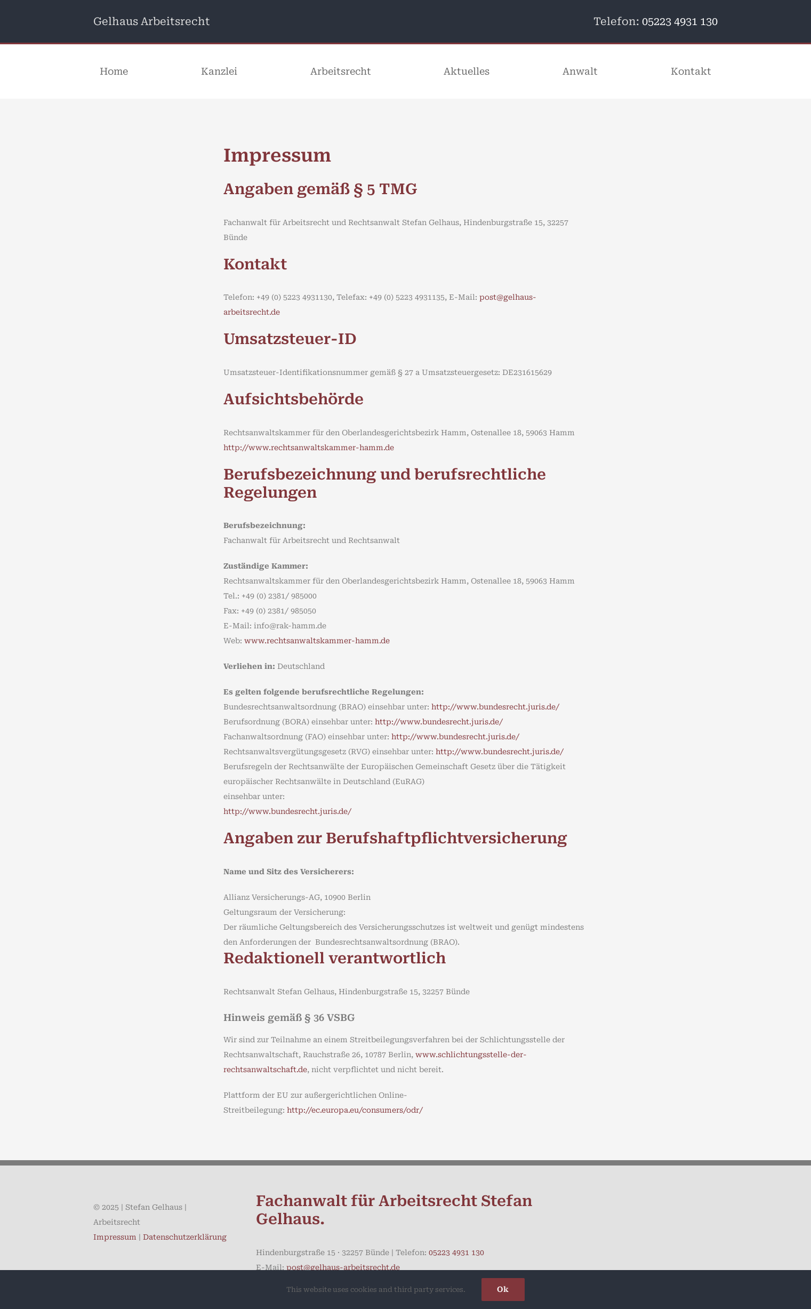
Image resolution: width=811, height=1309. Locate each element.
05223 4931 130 (680, 21)
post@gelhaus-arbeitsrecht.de (343, 1267)
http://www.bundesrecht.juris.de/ (495, 707)
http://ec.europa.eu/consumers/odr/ (355, 1110)
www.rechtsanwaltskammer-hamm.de (317, 640)
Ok (503, 1289)
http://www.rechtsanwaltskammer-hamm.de (308, 447)
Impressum (114, 1237)
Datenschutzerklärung (185, 1237)
